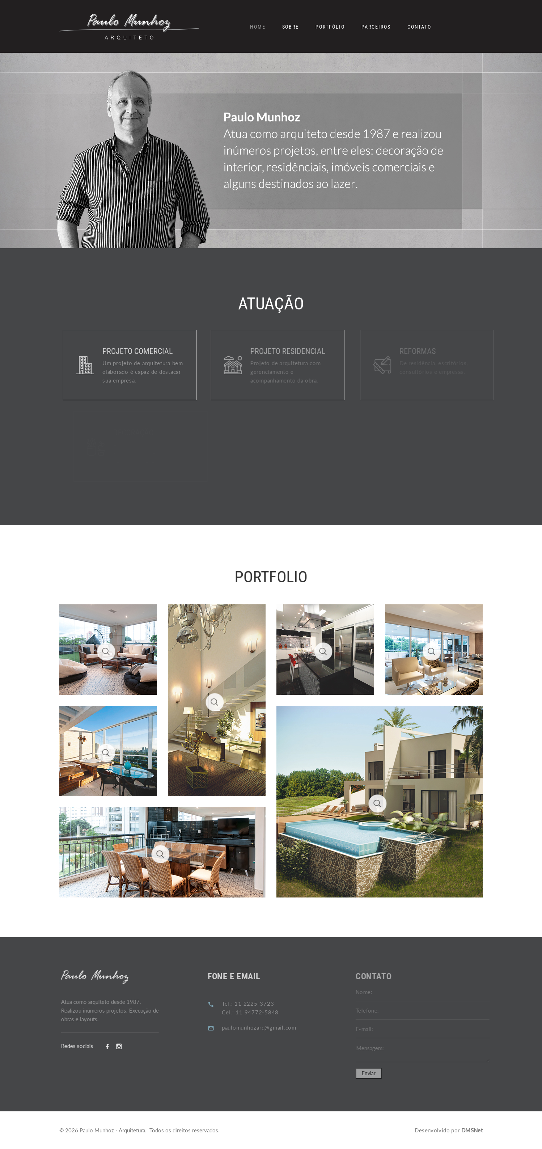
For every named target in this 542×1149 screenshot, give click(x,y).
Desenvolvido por (449, 1130)
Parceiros (376, 27)
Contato (419, 27)
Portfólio (330, 27)
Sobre (290, 27)
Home (258, 27)
